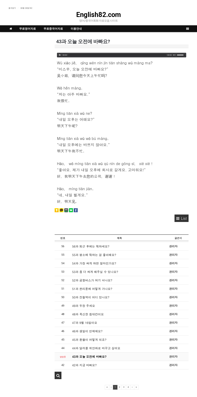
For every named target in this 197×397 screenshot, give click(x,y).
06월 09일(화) (26, 8)
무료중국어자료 (53, 28)
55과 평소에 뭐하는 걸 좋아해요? (94, 255)
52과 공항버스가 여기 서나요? (92, 280)
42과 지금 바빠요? (84, 365)
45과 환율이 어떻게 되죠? (89, 339)
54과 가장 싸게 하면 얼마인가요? (94, 263)
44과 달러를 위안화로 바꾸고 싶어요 (96, 348)
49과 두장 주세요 (83, 306)
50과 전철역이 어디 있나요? (90, 297)
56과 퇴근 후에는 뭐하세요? (90, 246)
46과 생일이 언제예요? (87, 331)
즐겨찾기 (12, 8)
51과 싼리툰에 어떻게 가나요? (92, 289)
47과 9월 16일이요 (84, 322)
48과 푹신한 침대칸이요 (88, 314)
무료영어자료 (27, 28)
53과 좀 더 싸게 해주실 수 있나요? (95, 272)
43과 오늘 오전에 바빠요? (89, 356)
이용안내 (76, 28)
